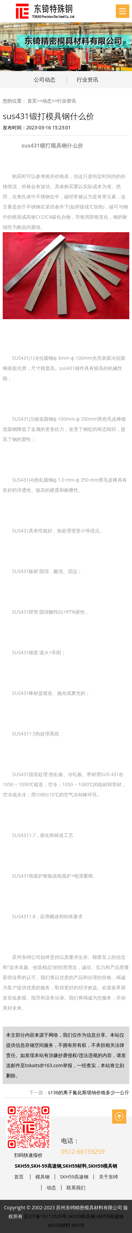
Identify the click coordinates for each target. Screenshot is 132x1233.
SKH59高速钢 (74, 1177)
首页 (32, 100)
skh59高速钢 (110, 1216)
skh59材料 (59, 1225)
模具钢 (42, 1177)
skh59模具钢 (81, 1216)
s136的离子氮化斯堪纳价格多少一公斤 (88, 1092)
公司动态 (44, 79)
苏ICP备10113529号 (45, 1216)
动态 (47, 100)
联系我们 (76, 1187)
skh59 (77, 1225)
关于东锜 (108, 1177)
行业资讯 (87, 79)
